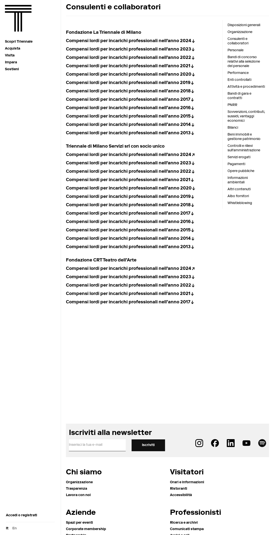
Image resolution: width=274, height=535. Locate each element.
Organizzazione (240, 32)
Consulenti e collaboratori (238, 41)
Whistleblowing (240, 203)
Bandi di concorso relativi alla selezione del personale (244, 62)
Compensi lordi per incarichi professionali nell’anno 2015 (128, 116)
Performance (238, 73)
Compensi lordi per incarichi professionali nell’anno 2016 (128, 108)
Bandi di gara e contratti (239, 96)
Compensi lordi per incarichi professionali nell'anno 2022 (128, 58)
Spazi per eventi (79, 523)
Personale (236, 50)
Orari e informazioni (187, 482)
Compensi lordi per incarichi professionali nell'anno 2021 (128, 66)
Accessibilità (181, 495)
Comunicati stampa (187, 529)
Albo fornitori (238, 196)
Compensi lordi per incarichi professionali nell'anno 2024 (128, 41)
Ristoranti (178, 489)
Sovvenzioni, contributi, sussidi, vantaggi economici (246, 116)
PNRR (232, 105)
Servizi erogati (239, 157)
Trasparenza (76, 489)
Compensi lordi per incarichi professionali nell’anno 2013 (128, 133)
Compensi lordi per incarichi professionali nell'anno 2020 (128, 74)
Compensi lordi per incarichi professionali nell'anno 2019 (128, 83)
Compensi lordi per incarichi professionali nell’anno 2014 (128, 125)
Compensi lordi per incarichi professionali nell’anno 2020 (129, 188)
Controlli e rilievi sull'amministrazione (244, 148)
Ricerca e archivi (184, 523)
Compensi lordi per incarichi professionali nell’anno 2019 (128, 197)
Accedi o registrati (21, 515)
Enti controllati (239, 80)
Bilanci (233, 128)
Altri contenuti (239, 189)
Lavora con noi (78, 495)
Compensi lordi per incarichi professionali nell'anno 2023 (128, 49)
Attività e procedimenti (246, 87)
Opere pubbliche (241, 171)
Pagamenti (236, 164)
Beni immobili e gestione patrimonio (244, 137)
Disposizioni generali (244, 25)
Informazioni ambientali (238, 180)
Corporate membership (86, 529)
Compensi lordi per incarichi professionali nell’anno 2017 (128, 100)
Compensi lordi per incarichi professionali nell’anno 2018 (128, 91)
